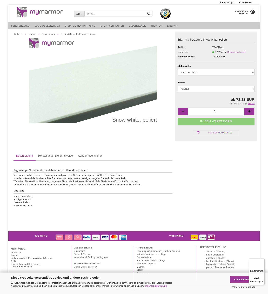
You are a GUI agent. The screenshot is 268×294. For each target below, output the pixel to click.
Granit (140, 269)
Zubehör (172, 25)
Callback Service (82, 254)
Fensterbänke (20, 25)
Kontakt (15, 255)
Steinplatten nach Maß (80, 25)
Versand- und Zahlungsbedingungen (91, 257)
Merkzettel (245, 2)
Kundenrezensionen (90, 155)
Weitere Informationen (243, 286)
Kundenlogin (226, 2)
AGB (13, 261)
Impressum (16, 252)
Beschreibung (24, 155)
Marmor (140, 266)
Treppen (156, 25)
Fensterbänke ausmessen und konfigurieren (158, 251)
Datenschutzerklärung (156, 285)
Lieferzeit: (183, 52)
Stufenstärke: (184, 66)
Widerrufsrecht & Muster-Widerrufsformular (32, 258)
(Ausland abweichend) (236, 52)
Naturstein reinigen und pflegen (152, 254)
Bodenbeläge (137, 25)
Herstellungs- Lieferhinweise (55, 155)
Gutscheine (79, 251)
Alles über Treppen (146, 263)
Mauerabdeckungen (47, 25)
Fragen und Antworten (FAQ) (151, 260)
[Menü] (262, 260)
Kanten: (182, 82)
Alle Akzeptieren (243, 279)
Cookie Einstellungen (21, 267)
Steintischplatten (112, 25)
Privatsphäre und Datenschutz (26, 264)
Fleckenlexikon (144, 257)
